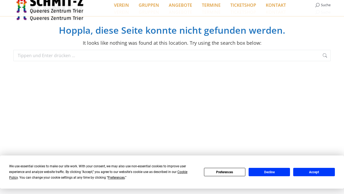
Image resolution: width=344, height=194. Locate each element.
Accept (314, 172)
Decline (269, 172)
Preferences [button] (116, 177)
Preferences (224, 172)
